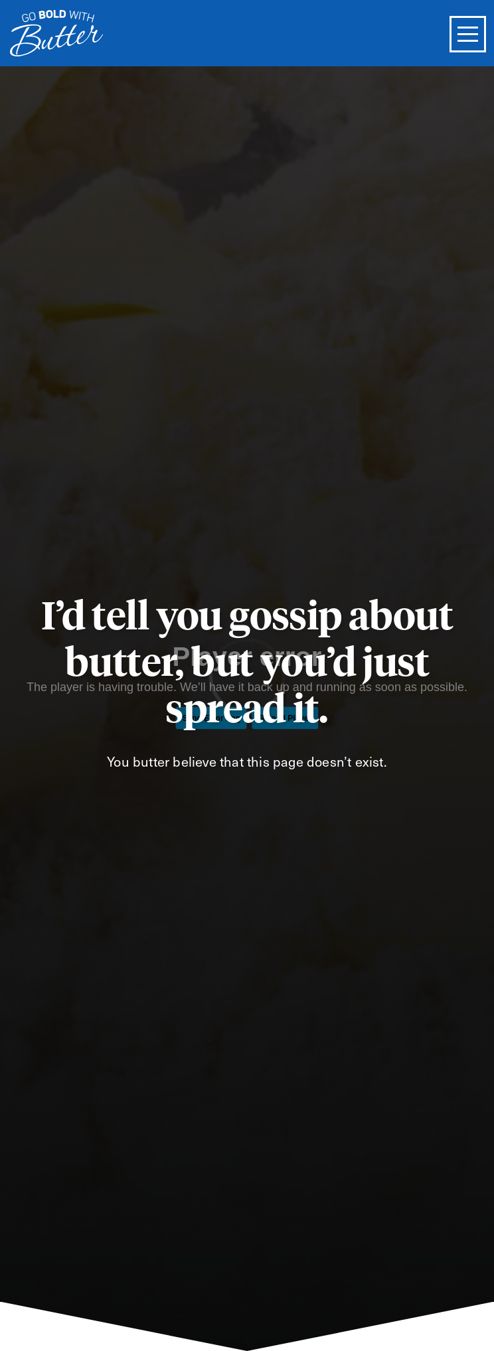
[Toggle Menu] (468, 34)
